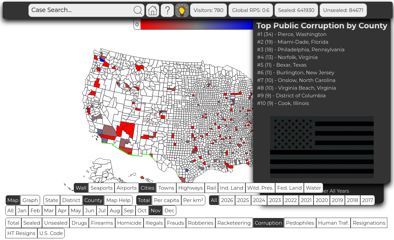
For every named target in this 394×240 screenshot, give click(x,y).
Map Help (118, 200)
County (93, 200)
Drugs (79, 223)
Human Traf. (333, 223)
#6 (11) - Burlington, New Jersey (295, 72)
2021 (306, 200)
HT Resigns (21, 233)
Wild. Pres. (260, 188)
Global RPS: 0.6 (250, 10)
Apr (62, 210)
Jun (89, 210)
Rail (211, 188)
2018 (352, 200)
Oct (142, 210)
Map (12, 200)
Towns (166, 188)
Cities (147, 188)
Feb (35, 210)
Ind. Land (231, 188)
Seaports (101, 188)
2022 (291, 200)
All (214, 200)
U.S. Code (51, 233)
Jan (22, 210)
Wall (80, 188)
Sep (128, 210)
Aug (115, 210)
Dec (170, 210)
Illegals (154, 223)
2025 (243, 200)
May (76, 210)
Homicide (129, 223)
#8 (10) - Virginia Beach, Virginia (296, 88)
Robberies (200, 223)
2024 (259, 200)
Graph (30, 200)
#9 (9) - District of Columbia (291, 95)
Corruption (268, 223)
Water (313, 188)
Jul (102, 210)
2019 (337, 200)
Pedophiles (300, 223)
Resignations (369, 223)
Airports (127, 188)
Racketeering (234, 223)
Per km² (193, 200)
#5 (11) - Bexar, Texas (282, 65)
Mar (49, 210)
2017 (367, 200)
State (51, 200)
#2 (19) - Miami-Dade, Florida (292, 42)
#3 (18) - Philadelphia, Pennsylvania (301, 49)
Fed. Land (289, 188)
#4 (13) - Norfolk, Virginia (287, 57)
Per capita (166, 200)
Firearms (102, 223)
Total (144, 200)
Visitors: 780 (208, 10)
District (71, 200)
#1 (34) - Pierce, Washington (292, 34)
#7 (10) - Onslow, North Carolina (296, 80)
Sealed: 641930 (296, 10)
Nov (156, 210)
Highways (190, 188)
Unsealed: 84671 (343, 10)
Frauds (175, 223)
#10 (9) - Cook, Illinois (283, 103)
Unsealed (55, 223)
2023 (275, 200)
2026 (227, 200)
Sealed (31, 223)
